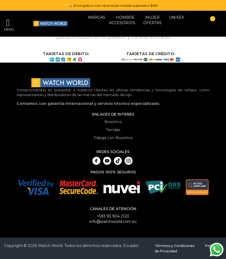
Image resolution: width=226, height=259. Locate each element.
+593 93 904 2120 (113, 216)
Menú (8, 29)
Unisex (176, 17)
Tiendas (113, 129)
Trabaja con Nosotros (113, 137)
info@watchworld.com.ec (113, 221)
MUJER (152, 17)
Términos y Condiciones (174, 246)
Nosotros (113, 121)
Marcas (96, 17)
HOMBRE (125, 17)
